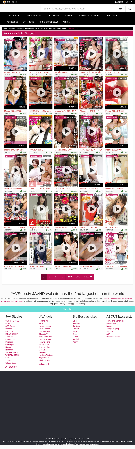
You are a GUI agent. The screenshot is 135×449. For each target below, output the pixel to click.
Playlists (54, 15)
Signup (119, 2)
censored (106, 298)
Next (88, 276)
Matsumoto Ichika (46, 337)
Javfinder (76, 339)
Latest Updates (35, 15)
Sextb (75, 321)
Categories (113, 15)
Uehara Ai (43, 350)
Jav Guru (76, 326)
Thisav (75, 337)
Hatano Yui (43, 321)
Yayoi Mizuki (44, 358)
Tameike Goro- (11, 352)
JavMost (76, 323)
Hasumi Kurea (45, 326)
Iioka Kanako (44, 329)
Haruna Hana (44, 342)
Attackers (9, 337)
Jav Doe (110, 331)
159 (70, 276)
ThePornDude (10, 2)
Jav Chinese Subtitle (90, 15)
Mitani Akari (44, 344)
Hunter (8, 347)
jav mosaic (19, 301)
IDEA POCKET (11, 334)
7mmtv (75, 342)
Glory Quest (10, 344)
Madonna (9, 331)
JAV (108, 334)
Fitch (7, 358)
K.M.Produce (10, 339)
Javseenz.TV (72, 28)
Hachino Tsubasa (46, 355)
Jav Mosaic (28, 22)
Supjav (75, 334)
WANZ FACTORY (12, 355)
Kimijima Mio (44, 360)
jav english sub (128, 298)
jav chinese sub (7, 301)
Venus (8, 360)
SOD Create (10, 326)
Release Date (14, 15)
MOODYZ (9, 323)
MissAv (66, 22)
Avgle (75, 331)
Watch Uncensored (114, 337)
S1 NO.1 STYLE (12, 321)
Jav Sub (70, 15)
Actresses (12, 22)
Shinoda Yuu (44, 334)
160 (78, 276)
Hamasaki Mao (45, 339)
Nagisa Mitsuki (45, 331)
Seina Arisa (44, 352)
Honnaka (9, 350)
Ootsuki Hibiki (44, 347)
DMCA (109, 326)
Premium (9, 342)
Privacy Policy (112, 323)
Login (128, 2)
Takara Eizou (10, 363)
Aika (41, 323)
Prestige (8, 329)
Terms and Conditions (115, 321)
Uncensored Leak (49, 22)
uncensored (116, 298)
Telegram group (113, 329)
